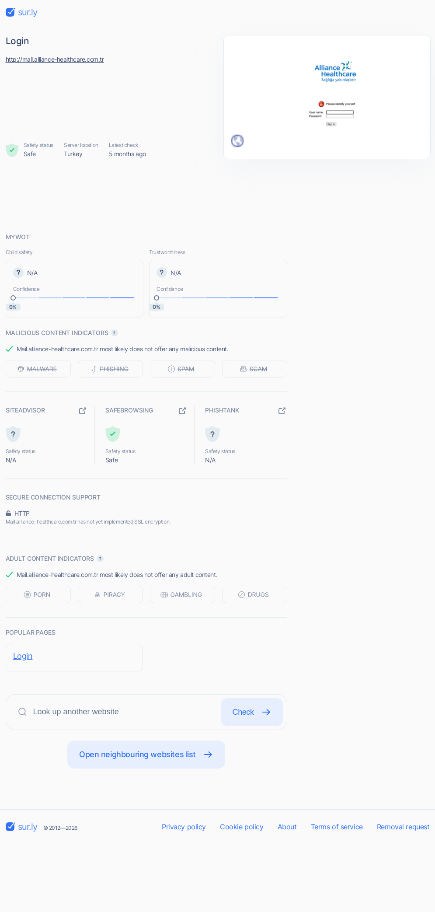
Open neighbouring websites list (146, 754)
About (287, 826)
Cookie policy (242, 826)
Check (252, 712)
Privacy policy (184, 826)
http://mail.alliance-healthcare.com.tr (55, 59)
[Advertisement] (218, 195)
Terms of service (337, 826)
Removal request (403, 826)
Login (23, 655)
